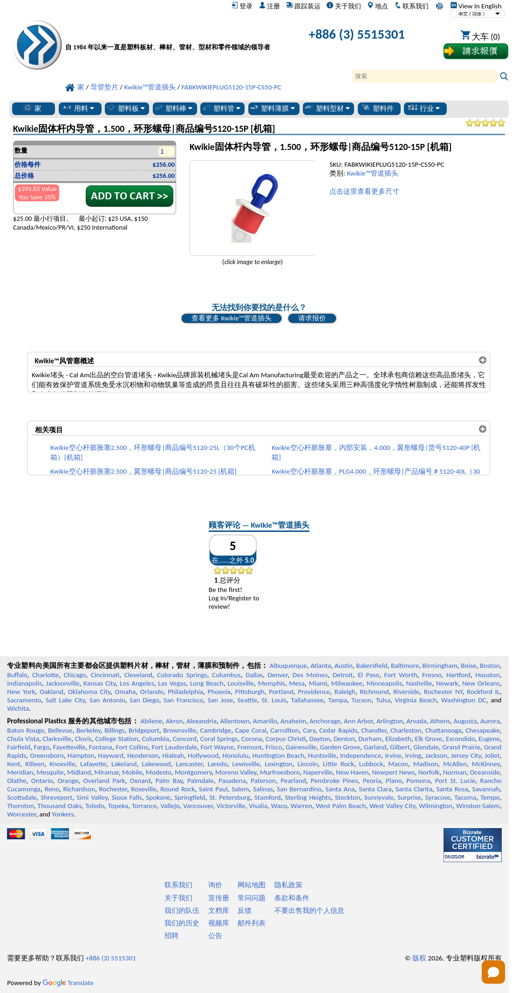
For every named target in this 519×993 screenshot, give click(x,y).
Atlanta (320, 665)
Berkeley (88, 730)
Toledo (94, 806)
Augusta (465, 721)
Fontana (100, 747)
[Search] (425, 76)
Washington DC (463, 700)
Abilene (151, 721)
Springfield (190, 797)
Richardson (79, 789)
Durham (370, 739)
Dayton (319, 739)
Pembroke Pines (334, 780)
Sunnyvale (379, 797)
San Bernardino (299, 789)
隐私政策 (288, 885)
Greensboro (46, 755)
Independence (360, 755)
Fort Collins (132, 747)
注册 (269, 6)
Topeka (118, 806)
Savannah (485, 789)
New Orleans (481, 683)
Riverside (406, 691)
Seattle (247, 700)
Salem (240, 789)
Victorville (231, 806)
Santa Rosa (452, 789)
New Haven (352, 772)
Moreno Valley (235, 772)
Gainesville (301, 747)
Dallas (254, 675)
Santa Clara (375, 789)
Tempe (489, 797)
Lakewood (156, 764)
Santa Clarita (414, 789)
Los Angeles (137, 683)
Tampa (337, 700)
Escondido (460, 739)
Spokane (158, 797)
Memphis (271, 683)
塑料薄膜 (272, 108)
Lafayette (93, 764)
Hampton (81, 755)
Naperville (318, 772)
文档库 (218, 910)
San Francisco (183, 700)
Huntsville (322, 755)
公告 (215, 936)
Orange (68, 780)
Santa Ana (340, 789)
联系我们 (412, 6)
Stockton (347, 797)
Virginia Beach (416, 700)
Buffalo (17, 675)
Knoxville (62, 764)
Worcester (21, 814)
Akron (174, 721)
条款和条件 (291, 898)
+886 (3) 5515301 (357, 34)
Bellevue (60, 730)
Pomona (418, 780)
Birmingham (440, 665)
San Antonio (107, 700)
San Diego (144, 700)
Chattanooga (443, 730)
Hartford (458, 675)
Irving (413, 755)
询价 (215, 885)
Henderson (143, 755)
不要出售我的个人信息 (309, 910)
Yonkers (63, 814)
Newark (447, 683)
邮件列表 (252, 923)
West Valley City (392, 806)
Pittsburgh (250, 691)
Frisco (274, 747)
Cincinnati (105, 675)
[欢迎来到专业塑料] (167, 36)
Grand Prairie (462, 747)
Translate (68, 983)
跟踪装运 (304, 6)
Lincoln (308, 764)
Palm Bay (169, 780)
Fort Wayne (217, 747)
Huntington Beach (278, 755)
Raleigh (345, 691)
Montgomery (193, 772)
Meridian (20, 772)
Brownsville (179, 730)
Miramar (107, 772)
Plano (394, 780)
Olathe (16, 780)
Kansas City (99, 683)
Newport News (393, 772)
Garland (375, 747)
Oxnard (140, 780)
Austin (344, 665)
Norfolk (429, 772)
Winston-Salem (478, 806)
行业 (424, 108)
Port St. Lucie (455, 780)
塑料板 (125, 108)
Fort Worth (400, 675)
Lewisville (246, 764)
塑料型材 (327, 108)
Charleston (405, 730)
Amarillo (265, 721)
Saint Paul (213, 789)
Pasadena (232, 780)
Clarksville (57, 739)
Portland (281, 691)
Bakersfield (371, 665)
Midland (79, 772)
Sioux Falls (127, 797)
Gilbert (400, 747)
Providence (314, 691)
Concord (185, 739)
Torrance (144, 806)
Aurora (490, 721)
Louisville (240, 683)
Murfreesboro (280, 772)
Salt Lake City (65, 700)
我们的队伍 (181, 910)
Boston (490, 665)
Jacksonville (63, 683)
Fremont (249, 747)
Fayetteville (69, 747)
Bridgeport (144, 730)
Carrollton (284, 730)
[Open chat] (493, 972)
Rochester (113, 789)
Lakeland (124, 764)
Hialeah (173, 755)
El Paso (368, 675)
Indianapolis (24, 683)
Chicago (75, 675)
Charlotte (45, 675)
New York (21, 691)
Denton (344, 739)
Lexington (279, 764)
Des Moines (310, 675)
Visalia (258, 806)
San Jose (220, 700)
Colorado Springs (182, 675)
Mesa (297, 683)
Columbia (155, 739)
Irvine (393, 755)
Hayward (110, 755)
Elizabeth (398, 739)
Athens (440, 721)
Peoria (372, 780)
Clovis (83, 739)
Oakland (51, 691)
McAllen (455, 764)
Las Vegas (172, 683)
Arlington (389, 721)
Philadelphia (185, 691)
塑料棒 (172, 108)
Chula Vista (23, 739)
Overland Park (104, 780)
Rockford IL (483, 691)
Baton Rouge (25, 730)
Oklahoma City (89, 691)
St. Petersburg (229, 797)
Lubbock (371, 764)
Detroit (343, 675)
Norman (455, 772)
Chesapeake (482, 730)
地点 (377, 6)
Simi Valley (91, 797)
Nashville (419, 683)
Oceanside (484, 772)
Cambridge (215, 730)
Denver (277, 675)
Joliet (492, 755)
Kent (13, 764)
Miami (318, 683)
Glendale (426, 747)
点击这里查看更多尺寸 (364, 191)
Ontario (42, 780)
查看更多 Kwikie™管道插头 (231, 318)
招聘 (171, 936)
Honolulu (235, 755)
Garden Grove (340, 747)
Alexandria (201, 721)
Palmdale (200, 780)
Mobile (132, 772)
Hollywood (203, 755)
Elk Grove (429, 739)
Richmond (374, 691)
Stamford (267, 797)
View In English (476, 6)
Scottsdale (21, 797)
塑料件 (377, 108)
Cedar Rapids (338, 730)
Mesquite (49, 772)
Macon (398, 764)
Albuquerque (288, 665)
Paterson (263, 780)
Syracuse (438, 797)
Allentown (235, 721)
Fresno (431, 675)
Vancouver (198, 806)
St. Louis (274, 700)
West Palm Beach (341, 806)
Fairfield (18, 747)
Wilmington (435, 806)
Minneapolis (384, 683)
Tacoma (465, 797)
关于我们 (344, 6)
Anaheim (293, 721)
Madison (425, 764)
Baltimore (405, 665)
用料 (78, 108)
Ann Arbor (358, 721)
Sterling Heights (307, 797)
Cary (309, 730)
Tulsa (383, 700)
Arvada (416, 721)
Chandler (373, 730)
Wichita (18, 708)
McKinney (486, 764)
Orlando (152, 691)
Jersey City (466, 755)
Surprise (409, 797)
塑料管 (220, 108)
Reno (52, 789)
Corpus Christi (286, 739)
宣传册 (218, 898)
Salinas (263, 789)
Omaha (125, 691)
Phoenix (219, 691)
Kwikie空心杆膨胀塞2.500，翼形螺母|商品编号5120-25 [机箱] (143, 471)
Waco (279, 806)
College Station (116, 739)
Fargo (41, 747)
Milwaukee (346, 683)
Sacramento (24, 700)
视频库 (218, 923)
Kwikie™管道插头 (372, 173)
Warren (301, 806)
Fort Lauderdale (174, 747)
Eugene (489, 739)
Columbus (226, 675)
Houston (488, 675)
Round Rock (177, 789)
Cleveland (138, 675)
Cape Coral (250, 730)
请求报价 (312, 318)
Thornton (20, 806)
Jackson (436, 755)
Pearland (293, 780)
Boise (468, 665)
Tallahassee (307, 700)
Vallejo (169, 806)
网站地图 (252, 885)
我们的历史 (181, 923)
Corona (251, 739)
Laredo (217, 764)
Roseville (143, 789)
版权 (419, 958)
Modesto (158, 772)
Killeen (34, 764)
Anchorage (325, 721)
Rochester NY (443, 691)
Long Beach (207, 683)
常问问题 (252, 898)
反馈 (245, 910)
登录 (242, 6)
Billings (114, 730)
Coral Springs (219, 739)
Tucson (362, 700)
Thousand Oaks (59, 806)
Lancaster (189, 764)
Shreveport (56, 797)
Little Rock (338, 764)
